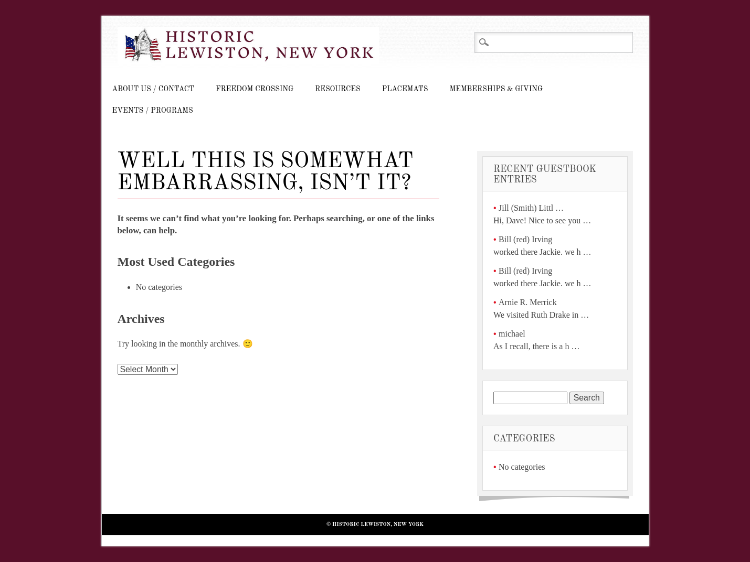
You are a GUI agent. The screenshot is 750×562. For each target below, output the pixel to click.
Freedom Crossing (254, 89)
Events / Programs (152, 110)
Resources (337, 89)
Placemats (405, 89)
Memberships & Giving (496, 89)
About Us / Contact (153, 89)
